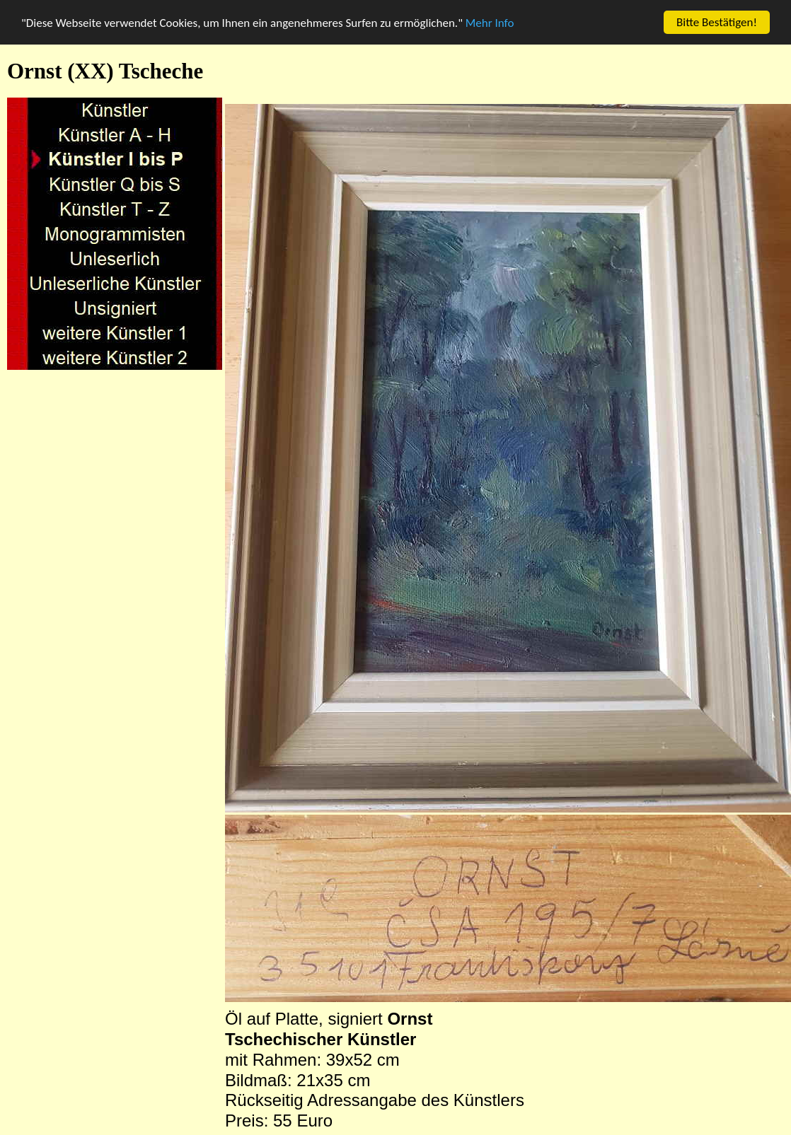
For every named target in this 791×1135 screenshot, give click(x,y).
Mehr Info (490, 23)
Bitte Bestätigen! (716, 22)
